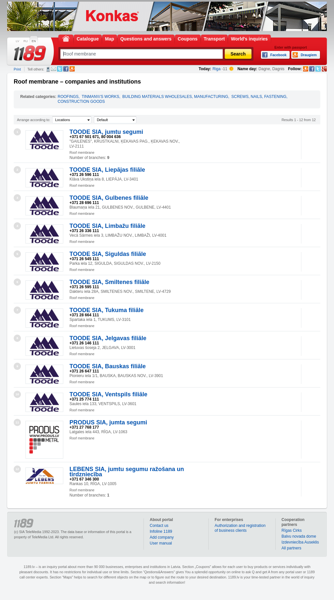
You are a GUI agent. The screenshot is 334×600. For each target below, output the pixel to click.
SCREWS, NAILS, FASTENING (258, 96)
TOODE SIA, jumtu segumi (106, 132)
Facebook (65, 68)
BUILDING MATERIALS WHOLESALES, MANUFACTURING (175, 96)
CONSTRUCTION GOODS (81, 101)
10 (17, 394)
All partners (291, 548)
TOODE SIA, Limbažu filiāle (107, 226)
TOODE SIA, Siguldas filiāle (107, 254)
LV (17, 41)
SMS (48, 69)
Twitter (59, 68)
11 (17, 422)
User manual (161, 543)
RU (25, 41)
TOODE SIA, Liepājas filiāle (107, 169)
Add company (162, 537)
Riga (217, 69)
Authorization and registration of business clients (240, 528)
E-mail (53, 68)
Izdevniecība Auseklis (300, 542)
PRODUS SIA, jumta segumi (108, 422)
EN (34, 41)
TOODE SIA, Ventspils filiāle (108, 394)
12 (17, 469)
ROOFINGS (68, 96)
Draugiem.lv (72, 68)
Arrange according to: (33, 120)
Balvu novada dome (298, 536)
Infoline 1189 (161, 531)
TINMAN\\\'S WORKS (100, 96)
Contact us (159, 525)
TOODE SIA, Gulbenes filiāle (108, 198)
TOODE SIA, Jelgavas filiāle (107, 338)
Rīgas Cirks (291, 530)
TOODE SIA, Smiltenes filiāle (109, 282)
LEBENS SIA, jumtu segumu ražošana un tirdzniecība (126, 472)
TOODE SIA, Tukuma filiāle (106, 310)
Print (17, 69)
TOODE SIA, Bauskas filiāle (107, 366)
